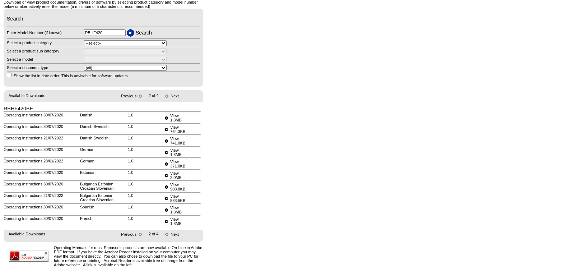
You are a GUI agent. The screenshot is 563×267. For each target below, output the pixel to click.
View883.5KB (177, 198)
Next (175, 96)
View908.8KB (177, 187)
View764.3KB (177, 129)
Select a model (20, 59)
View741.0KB (177, 141)
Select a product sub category (33, 51)
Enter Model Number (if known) (34, 33)
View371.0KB (177, 164)
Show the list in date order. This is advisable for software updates (70, 76)
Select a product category (29, 43)
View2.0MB (176, 175)
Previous (128, 96)
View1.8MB (176, 118)
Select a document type (27, 67)
